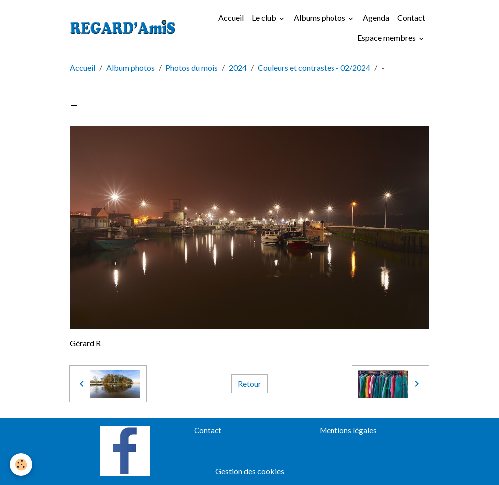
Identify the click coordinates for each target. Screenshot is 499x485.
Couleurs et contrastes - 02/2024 (314, 67)
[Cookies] (21, 464)
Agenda (376, 17)
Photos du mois (192, 67)
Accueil (231, 17)
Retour (249, 383)
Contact (411, 17)
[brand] (123, 28)
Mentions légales (348, 430)
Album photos (130, 67)
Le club (265, 17)
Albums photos (320, 17)
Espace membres (387, 37)
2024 (238, 67)
